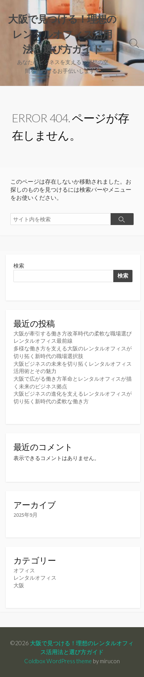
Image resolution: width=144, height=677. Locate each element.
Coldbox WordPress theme (58, 660)
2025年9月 (25, 514)
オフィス (24, 570)
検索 (18, 265)
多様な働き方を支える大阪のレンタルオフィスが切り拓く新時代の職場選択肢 (72, 352)
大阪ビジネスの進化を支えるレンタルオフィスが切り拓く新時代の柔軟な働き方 (72, 397)
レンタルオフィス (34, 577)
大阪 (18, 585)
